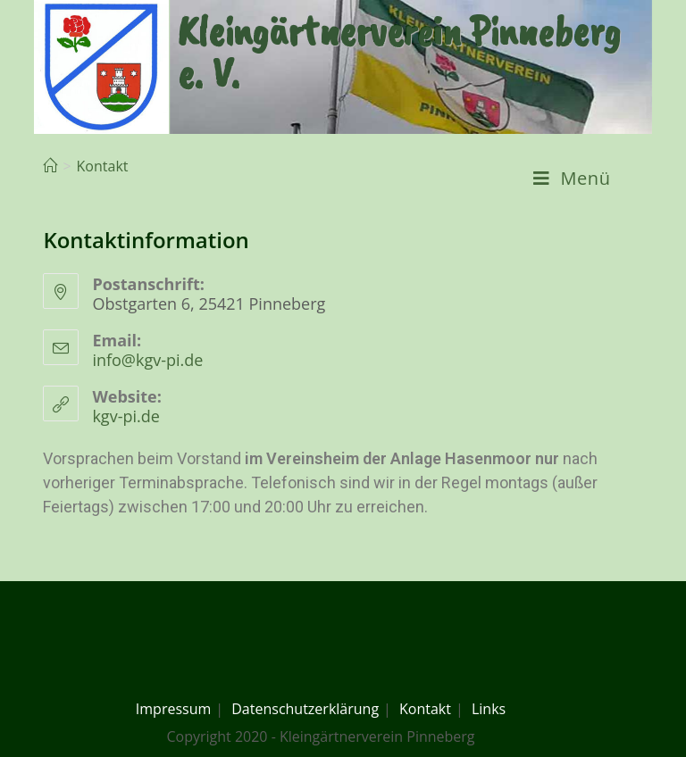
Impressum (173, 709)
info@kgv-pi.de (147, 359)
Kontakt (425, 709)
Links (489, 709)
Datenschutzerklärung (305, 709)
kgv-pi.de (125, 416)
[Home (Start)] (50, 167)
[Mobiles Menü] (572, 179)
